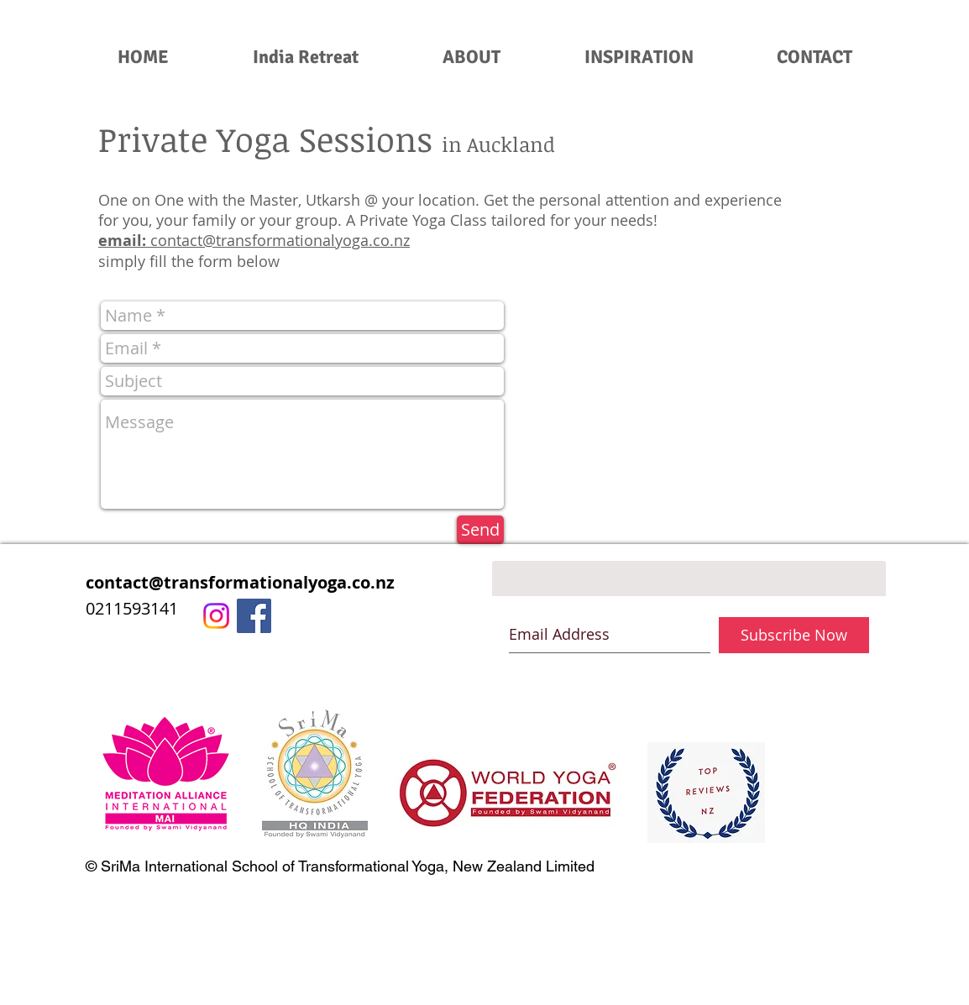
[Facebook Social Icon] (254, 616)
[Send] (480, 530)
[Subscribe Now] (794, 635)
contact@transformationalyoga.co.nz (280, 240)
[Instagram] (216, 616)
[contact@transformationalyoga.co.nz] (275, 582)
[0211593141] (275, 609)
